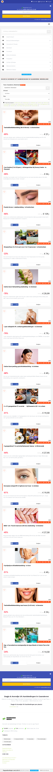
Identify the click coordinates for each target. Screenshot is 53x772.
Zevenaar (6, 104)
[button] (49, 30)
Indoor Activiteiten (26, 53)
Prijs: (4, 95)
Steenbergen (26, 101)
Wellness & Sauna (26, 68)
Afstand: (5, 89)
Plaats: (14, 83)
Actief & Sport (26, 35)
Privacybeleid (5, 758)
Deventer (12, 104)
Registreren (41, 1)
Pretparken (26, 57)
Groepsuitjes (30, 736)
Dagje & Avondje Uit (7, 747)
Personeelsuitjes (42, 736)
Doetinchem (17, 101)
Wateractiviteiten (26, 64)
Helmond (46, 101)
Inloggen (48, 1)
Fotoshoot (26, 50)
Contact (4, 760)
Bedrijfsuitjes (7, 736)
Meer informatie (34, 770)
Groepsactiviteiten (18, 736)
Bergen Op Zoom (34, 102)
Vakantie (4, 749)
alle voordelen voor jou (46, 17)
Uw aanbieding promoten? (9, 754)
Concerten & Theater (26, 43)
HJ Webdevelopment (44, 768)
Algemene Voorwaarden (8, 756)
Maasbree (20, 102)
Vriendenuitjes (7, 738)
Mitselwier (13, 102)
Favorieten (34, 1)
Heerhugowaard (26, 104)
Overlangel (6, 102)
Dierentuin (26, 46)
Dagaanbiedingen (6, 745)
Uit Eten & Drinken (26, 61)
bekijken (38, 143)
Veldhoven (33, 101)
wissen (23, 83)
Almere (26, 102)
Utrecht (18, 104)
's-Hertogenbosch (44, 102)
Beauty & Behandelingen (26, 39)
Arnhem (40, 101)
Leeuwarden (34, 104)
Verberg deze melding (44, 770)
